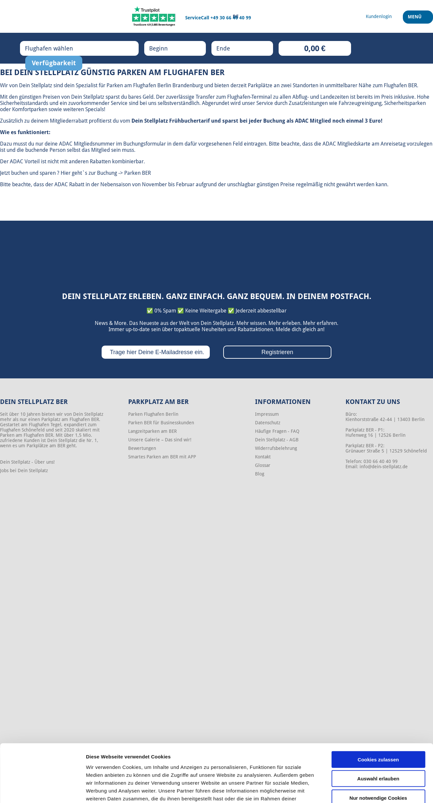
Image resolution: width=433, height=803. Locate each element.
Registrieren (277, 352)
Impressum (267, 414)
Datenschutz (267, 422)
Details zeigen (348, 790)
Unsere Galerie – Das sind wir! (159, 439)
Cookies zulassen (378, 716)
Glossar (262, 465)
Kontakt (263, 456)
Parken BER (137, 173)
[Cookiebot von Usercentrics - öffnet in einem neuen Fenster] (42, 790)
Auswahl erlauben (378, 736)
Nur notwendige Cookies (378, 755)
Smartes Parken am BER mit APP (162, 456)
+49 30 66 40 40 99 (230, 17)
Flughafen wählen (56, 48)
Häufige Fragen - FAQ (277, 431)
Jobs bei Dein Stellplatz (24, 470)
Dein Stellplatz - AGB (277, 439)
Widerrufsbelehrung (276, 448)
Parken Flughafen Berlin (153, 414)
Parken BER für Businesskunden (161, 422)
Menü (415, 19)
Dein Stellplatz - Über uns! (27, 462)
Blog (259, 473)
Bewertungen (142, 448)
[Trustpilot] (154, 16)
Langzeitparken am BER (152, 431)
